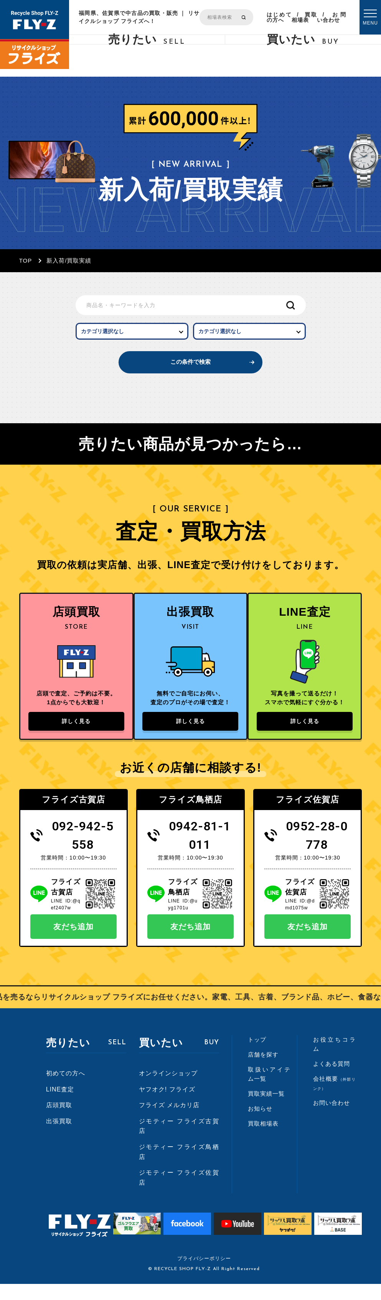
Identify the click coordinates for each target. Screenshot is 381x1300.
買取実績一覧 (266, 1109)
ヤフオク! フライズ (167, 1105)
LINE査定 (60, 1105)
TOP (25, 260)
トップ (257, 1055)
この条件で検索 (190, 370)
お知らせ (260, 1124)
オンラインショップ (168, 1089)
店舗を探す (263, 1070)
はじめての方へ (279, 17)
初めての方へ (65, 1089)
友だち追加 (73, 942)
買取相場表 (304, 17)
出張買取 (59, 1137)
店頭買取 (59, 1121)
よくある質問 (331, 1079)
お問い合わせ (331, 17)
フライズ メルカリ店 (169, 1121)
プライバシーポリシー (204, 1274)
